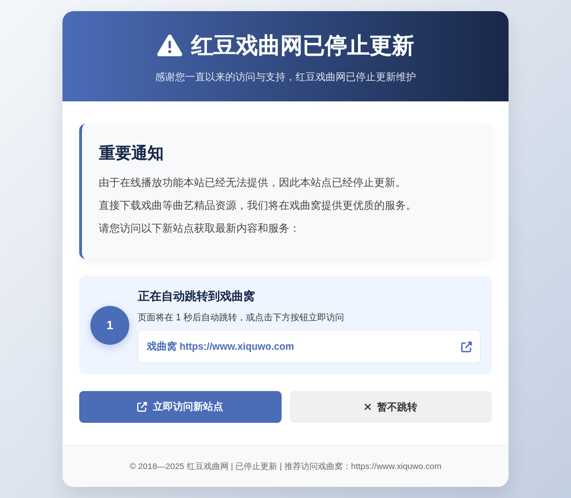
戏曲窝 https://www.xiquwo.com (220, 346)
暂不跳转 (390, 407)
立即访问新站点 (180, 406)
